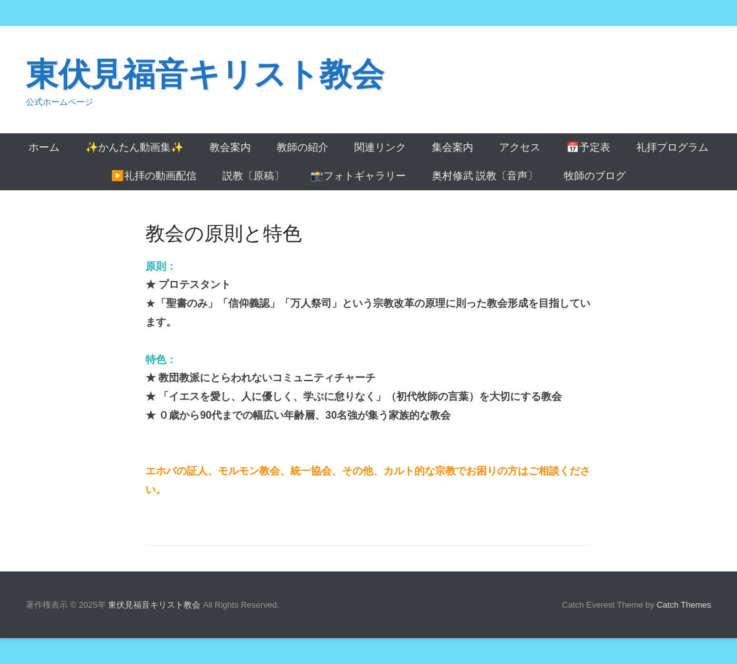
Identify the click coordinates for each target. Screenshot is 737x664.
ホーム (43, 147)
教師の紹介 (302, 147)
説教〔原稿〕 (253, 175)
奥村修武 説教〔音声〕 (485, 175)
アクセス (519, 147)
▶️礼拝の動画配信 (154, 175)
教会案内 (230, 147)
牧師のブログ (595, 175)
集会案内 (452, 147)
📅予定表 (588, 147)
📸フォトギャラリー (358, 175)
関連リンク (380, 147)
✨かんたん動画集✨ (134, 147)
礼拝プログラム (672, 147)
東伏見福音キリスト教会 (205, 74)
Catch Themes (684, 605)
